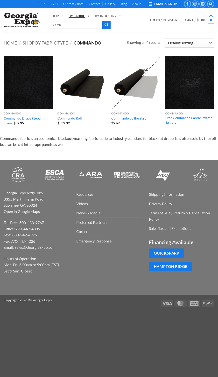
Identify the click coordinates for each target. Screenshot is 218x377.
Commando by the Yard (129, 118)
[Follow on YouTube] (210, 4)
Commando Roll (69, 118)
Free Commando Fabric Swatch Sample (188, 120)
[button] (164, 4)
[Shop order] (189, 43)
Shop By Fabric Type (45, 42)
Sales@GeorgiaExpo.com (35, 247)
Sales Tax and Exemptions (170, 228)
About (136, 4)
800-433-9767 (47, 4)
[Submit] (106, 25)
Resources (84, 194)
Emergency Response (94, 241)
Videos (82, 203)
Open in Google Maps (22, 211)
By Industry (108, 16)
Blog (124, 4)
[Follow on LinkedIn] (202, 4)
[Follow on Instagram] (195, 4)
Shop (56, 16)
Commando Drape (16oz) (22, 118)
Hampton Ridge (170, 266)
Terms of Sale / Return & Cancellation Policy (179, 216)
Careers (82, 231)
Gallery (110, 4)
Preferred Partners (91, 222)
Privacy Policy (160, 203)
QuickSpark (167, 253)
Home (10, 42)
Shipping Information (166, 194)
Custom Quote (73, 4)
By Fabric (79, 16)
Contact (94, 4)
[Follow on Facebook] (187, 4)
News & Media (88, 213)
